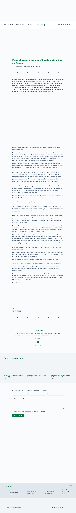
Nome (15, 394)
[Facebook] (67, 24)
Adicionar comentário (18, 399)
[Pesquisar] (71, 24)
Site (49, 394)
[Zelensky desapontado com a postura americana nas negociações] (23, 492)
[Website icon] (38, 342)
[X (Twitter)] (59, 24)
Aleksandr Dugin (17, 311)
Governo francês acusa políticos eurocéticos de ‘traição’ (66, 492)
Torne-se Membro (39, 24)
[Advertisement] (38, 295)
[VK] (65, 24)
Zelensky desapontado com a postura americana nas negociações (31, 492)
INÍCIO (5, 24)
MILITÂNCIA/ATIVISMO (21, 25)
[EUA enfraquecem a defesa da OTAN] (41, 492)
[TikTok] (63, 24)
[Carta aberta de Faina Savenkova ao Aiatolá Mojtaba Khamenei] (14, 367)
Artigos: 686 (38, 345)
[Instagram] (69, 24)
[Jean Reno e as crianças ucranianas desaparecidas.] (6, 492)
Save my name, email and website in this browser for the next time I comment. (29, 411)
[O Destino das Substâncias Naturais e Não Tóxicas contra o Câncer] (61, 367)
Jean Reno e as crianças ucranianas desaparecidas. (13, 492)
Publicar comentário (18, 415)
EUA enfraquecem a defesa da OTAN (49, 492)
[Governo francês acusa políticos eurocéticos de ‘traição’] (59, 492)
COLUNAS (31, 25)
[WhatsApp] (48, 73)
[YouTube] (61, 24)
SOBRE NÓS (11, 25)
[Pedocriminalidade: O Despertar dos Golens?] (38, 367)
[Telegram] (56, 24)
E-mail (33, 394)
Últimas (38, 66)
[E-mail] (58, 73)
